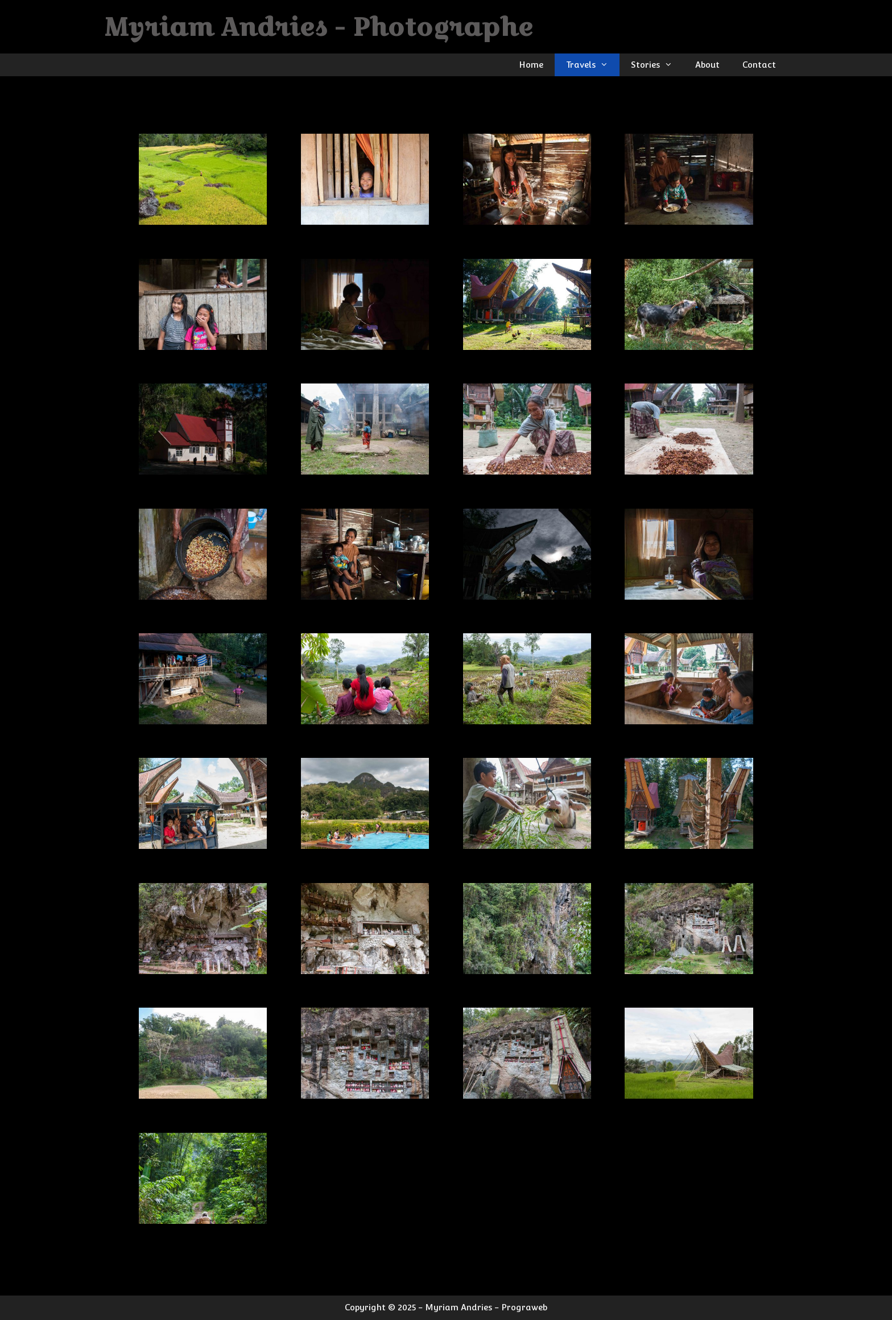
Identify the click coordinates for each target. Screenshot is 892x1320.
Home (531, 64)
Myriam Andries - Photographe (319, 26)
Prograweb (524, 1307)
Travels (593, 64)
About (707, 64)
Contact (759, 64)
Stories (657, 64)
